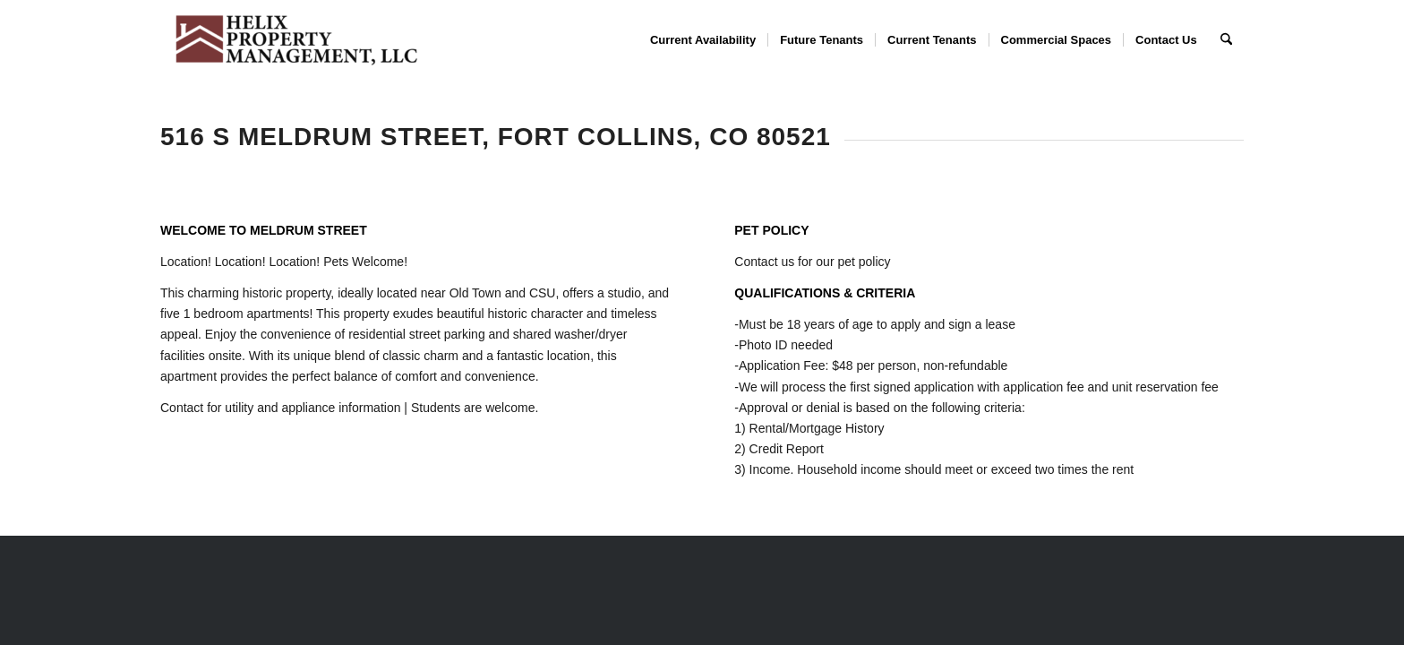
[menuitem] (702, 40)
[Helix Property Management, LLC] (294, 40)
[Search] (1226, 40)
